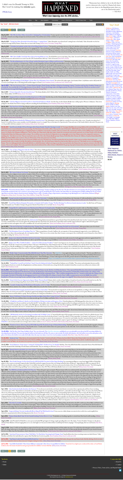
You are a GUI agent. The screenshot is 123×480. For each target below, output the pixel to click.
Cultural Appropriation (116, 44)
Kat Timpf (108, 83)
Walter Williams (115, 118)
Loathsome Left (95, 37)
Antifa (107, 34)
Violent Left (4, 53)
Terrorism (51, 43)
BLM (110, 36)
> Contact (118, 465)
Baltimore (111, 34)
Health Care (112, 72)
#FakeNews (4, 321)
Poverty (107, 97)
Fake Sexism (59, 431)
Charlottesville (109, 39)
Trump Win (57, 43)
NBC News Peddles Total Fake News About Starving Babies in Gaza (29, 56)
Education (108, 51)
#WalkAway (108, 28)
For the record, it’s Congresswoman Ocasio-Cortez (112, 64)
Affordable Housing (111, 31)
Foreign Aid (116, 65)
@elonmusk (33, 220)
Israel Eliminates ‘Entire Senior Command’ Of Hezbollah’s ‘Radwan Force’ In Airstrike (34, 344)
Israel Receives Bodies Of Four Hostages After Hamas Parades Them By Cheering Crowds (35, 127)
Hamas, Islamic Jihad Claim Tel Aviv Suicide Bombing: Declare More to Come (30, 416)
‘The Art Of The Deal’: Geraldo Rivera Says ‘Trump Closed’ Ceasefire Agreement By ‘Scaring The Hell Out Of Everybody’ (44, 226)
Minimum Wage (112, 89)
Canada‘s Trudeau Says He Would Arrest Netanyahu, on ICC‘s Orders (30, 285)
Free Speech (83, 37)
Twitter (91, 20)
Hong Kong (116, 75)
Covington (108, 42)
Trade (110, 111)
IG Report (116, 76)
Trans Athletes (30, 195)
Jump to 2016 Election (67, 20)
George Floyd (109, 69)
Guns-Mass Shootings (111, 70)
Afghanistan (119, 31)
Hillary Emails (109, 73)
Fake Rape (114, 59)
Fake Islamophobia (110, 58)
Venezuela (46, 195)
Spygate (108, 106)
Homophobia (109, 75)
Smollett (112, 104)
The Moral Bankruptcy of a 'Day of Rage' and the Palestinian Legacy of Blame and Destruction (37, 61)
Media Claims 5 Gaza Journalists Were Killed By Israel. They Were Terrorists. (31, 253)
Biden (57, 298)
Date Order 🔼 (100, 24)
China (114, 39)
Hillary (117, 72)
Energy (113, 51)
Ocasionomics (109, 93)
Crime (113, 42)
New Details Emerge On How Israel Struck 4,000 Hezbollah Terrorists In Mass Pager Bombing (36, 361)
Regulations (109, 98)
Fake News (61, 58)
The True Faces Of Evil (16, 106)
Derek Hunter (116, 47)
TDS (118, 108)
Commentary (55, 20)
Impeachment (109, 79)
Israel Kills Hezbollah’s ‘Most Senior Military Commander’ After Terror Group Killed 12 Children (37, 444)
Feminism (108, 62)
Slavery (107, 104)
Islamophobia (109, 81)
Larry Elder (111, 86)
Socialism (116, 104)
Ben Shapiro (4, 117)
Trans (24, 195)
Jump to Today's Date (81, 20)
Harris (61, 298)
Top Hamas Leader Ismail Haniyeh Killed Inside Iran (24, 439)
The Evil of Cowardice (15, 403)
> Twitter (4, 465)
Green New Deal (117, 69)
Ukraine (114, 112)
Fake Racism (61, 321)
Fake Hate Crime (73, 335)
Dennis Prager (109, 47)
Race (111, 97)
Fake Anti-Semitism (55, 223)
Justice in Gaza (14, 338)
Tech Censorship (112, 109)
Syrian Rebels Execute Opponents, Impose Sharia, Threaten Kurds (29, 280)
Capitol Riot (116, 37)
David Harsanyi (109, 45)
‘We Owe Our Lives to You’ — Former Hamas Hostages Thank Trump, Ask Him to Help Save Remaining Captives (42, 85)
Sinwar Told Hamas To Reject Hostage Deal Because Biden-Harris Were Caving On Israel (35, 296)
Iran (75, 277)
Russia (86, 277)
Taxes (115, 108)
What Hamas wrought (16, 270)
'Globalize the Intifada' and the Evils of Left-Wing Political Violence (29, 46)
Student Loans (113, 106)
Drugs (114, 48)
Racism (114, 97)
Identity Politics (109, 76)
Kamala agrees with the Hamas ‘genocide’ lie (22, 309)
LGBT (110, 87)
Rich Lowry (113, 100)
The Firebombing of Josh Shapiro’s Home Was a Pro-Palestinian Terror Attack (32, 80)
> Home (4, 462)
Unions (111, 114)
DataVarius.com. (69, 477)
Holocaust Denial (117, 73)
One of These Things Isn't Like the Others (22, 150)
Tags (36, 20)
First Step (113, 62)
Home (30, 20)
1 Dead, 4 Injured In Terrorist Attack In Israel (22, 92)
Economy (118, 50)
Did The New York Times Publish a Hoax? (21, 331)
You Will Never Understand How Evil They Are (22, 370)
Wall (110, 118)
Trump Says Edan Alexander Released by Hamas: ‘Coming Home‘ (28, 41)
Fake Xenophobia (114, 61)
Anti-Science (109, 33)
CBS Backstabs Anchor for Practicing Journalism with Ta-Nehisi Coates (30, 314)
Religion (83, 187)
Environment (109, 53)
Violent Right (109, 117)
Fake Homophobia (116, 56)
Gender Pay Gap (118, 67)
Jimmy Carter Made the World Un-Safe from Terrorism (24, 238)
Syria (90, 277)
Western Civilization (110, 120)
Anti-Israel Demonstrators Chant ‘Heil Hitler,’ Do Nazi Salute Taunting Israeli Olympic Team (36, 434)
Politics (74, 240)
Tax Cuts (111, 108)
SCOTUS (119, 101)
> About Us (118, 462)
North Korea (114, 90)
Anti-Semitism (75, 37)
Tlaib (107, 111)
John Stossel (119, 81)
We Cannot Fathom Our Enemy (19, 172)
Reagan (119, 97)
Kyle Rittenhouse (116, 84)
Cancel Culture (46, 321)
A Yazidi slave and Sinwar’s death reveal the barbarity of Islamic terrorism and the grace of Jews (36, 301)
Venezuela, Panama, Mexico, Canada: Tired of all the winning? (26, 190)
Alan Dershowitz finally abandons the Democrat (23, 389)
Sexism (107, 103)
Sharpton (112, 103)
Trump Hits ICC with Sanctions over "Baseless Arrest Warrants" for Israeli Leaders (32, 208)
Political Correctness (110, 95)
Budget (114, 36)
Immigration (69, 187)
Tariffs (107, 108)
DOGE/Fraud (109, 48)
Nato (118, 89)
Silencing (4, 38)
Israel (88, 37)
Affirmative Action (115, 30)
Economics (112, 50)
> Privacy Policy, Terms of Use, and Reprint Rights (106, 468)
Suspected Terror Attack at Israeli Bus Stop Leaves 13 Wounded (27, 97)
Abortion (108, 30)
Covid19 (117, 41)
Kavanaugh (114, 83)
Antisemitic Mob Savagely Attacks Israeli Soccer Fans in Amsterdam (29, 290)
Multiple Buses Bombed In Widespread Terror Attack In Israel (27, 120)
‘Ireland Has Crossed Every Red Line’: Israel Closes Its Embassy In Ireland (31, 263)
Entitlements (118, 51)
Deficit (118, 45)
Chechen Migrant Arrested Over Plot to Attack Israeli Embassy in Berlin (30, 102)
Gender (111, 67)
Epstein (114, 53)
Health (107, 72)
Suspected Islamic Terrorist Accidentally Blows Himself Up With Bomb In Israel (31, 411)
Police (118, 93)
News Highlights (45, 20)
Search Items (48, 24)
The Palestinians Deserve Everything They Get (22, 231)
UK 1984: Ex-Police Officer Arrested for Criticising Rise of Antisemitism (30, 35)
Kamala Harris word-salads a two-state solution (23, 349)
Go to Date (64, 24)
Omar (114, 93)
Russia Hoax (109, 101)
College (72, 200)
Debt (115, 45)
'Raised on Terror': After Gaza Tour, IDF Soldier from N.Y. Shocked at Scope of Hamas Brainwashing (38, 325)
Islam (42, 43)
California (119, 36)
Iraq (116, 79)
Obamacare (113, 92)
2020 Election (115, 28)
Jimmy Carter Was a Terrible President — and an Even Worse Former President (31, 243)
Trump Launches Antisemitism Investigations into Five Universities (28, 198)
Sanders (114, 101)
